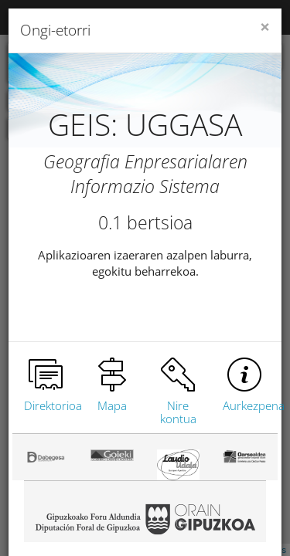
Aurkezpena (254, 405)
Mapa (112, 405)
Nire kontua (178, 412)
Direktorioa (53, 405)
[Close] (265, 27)
